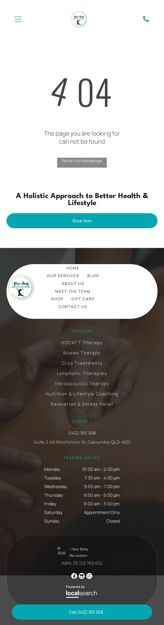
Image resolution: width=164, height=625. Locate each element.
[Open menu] (18, 19)
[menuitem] (73, 268)
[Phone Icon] (146, 21)
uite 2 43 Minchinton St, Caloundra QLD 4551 (83, 442)
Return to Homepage (82, 161)
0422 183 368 (82, 433)
